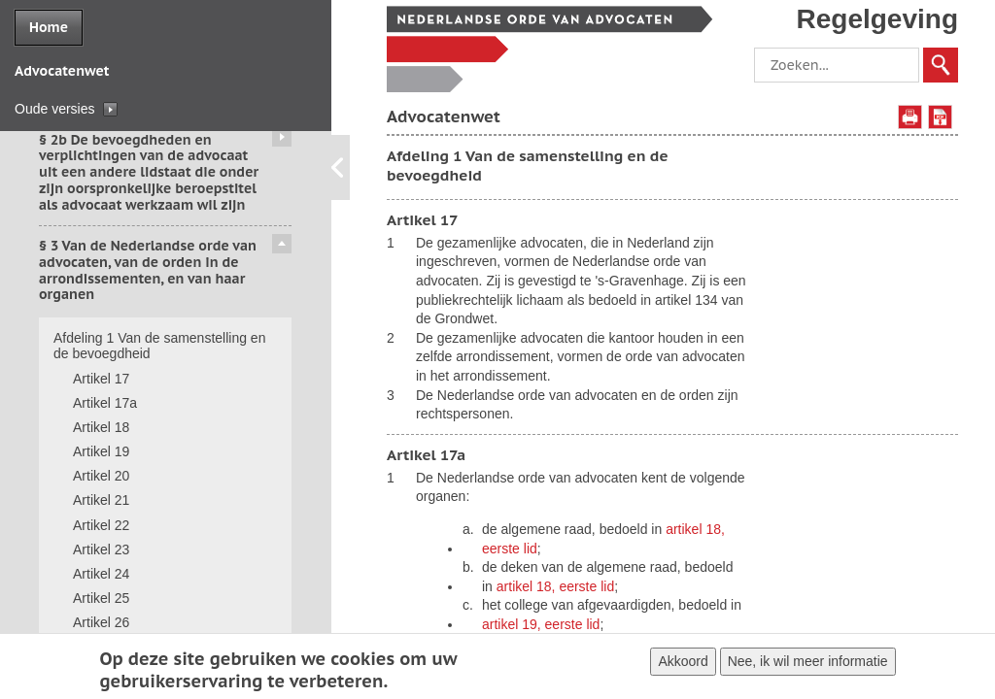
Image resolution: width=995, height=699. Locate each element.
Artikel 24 (101, 574)
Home (48, 27)
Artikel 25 (101, 598)
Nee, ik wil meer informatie (808, 662)
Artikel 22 (101, 525)
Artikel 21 (101, 500)
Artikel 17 (101, 378)
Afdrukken (910, 117)
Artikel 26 (101, 622)
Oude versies (54, 108)
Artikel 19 (101, 451)
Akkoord (682, 662)
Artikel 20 (101, 475)
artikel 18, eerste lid (555, 586)
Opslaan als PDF (940, 117)
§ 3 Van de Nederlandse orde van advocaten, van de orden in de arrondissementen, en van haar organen (148, 270)
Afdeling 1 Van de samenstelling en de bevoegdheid (159, 346)
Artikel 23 (101, 549)
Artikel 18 (101, 427)
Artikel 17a (105, 403)
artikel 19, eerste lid (541, 624)
